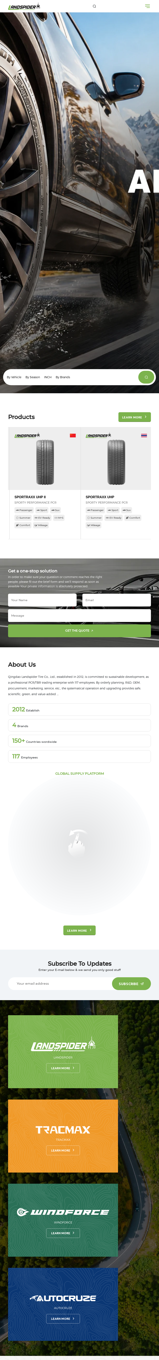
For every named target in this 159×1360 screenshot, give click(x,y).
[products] (146, 377)
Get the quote (80, 631)
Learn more (63, 1068)
